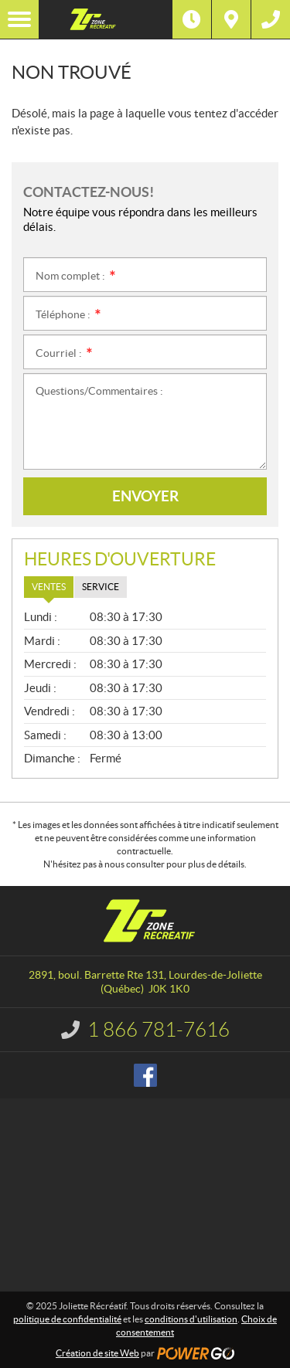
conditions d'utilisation (191, 1319)
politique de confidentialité (67, 1319)
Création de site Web (97, 1353)
